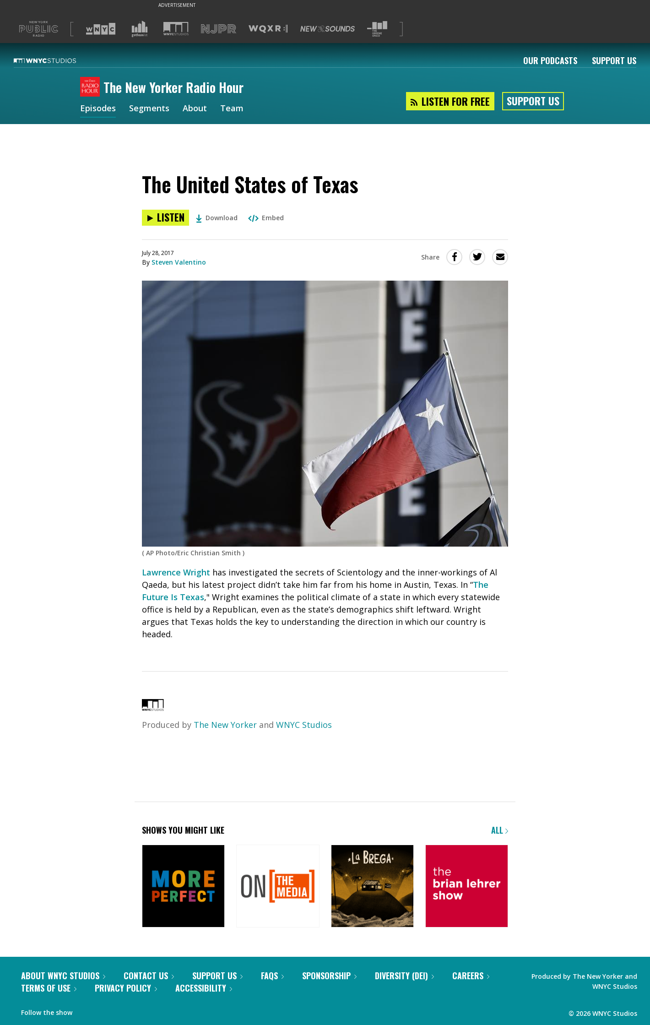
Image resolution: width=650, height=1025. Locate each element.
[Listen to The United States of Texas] (165, 218)
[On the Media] (277, 887)
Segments (149, 109)
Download (217, 217)
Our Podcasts (550, 60)
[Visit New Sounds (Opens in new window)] (327, 29)
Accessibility (203, 988)
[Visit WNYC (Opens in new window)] (100, 29)
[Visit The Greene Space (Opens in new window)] (377, 29)
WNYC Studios (304, 724)
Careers (470, 976)
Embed (266, 217)
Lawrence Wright (176, 572)
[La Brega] (372, 887)
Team (232, 109)
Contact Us (149, 976)
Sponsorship (329, 976)
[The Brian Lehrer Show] (466, 887)
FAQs (272, 976)
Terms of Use (48, 988)
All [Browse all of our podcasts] (499, 830)
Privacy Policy (126, 988)
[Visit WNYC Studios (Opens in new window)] (176, 28)
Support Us (614, 60)
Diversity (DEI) (404, 976)
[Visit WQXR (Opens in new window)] (268, 29)
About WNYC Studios (63, 976)
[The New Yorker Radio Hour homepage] (91, 87)
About (195, 109)
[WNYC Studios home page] (56, 60)
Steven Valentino (179, 262)
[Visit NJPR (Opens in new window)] (218, 29)
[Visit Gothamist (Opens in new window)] (139, 29)
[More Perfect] (183, 887)
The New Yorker (225, 724)
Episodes (98, 109)
